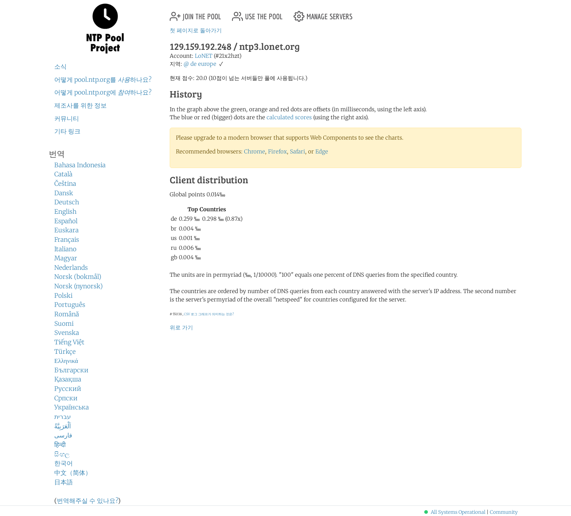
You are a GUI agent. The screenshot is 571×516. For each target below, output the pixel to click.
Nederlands (71, 268)
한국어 (63, 463)
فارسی (63, 435)
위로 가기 (181, 327)
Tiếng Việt (69, 342)
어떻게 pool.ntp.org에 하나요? (102, 92)
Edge (321, 151)
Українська (71, 407)
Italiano (65, 249)
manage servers (323, 13)
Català (63, 174)
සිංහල (62, 454)
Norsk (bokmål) (77, 277)
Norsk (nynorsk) (78, 286)
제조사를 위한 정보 (80, 105)
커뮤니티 (66, 119)
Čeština (65, 184)
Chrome (254, 151)
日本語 (63, 482)
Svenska (66, 333)
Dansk (63, 193)
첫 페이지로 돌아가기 (196, 30)
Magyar (65, 258)
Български (71, 370)
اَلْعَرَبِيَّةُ (62, 426)
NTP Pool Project (105, 29)
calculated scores (289, 117)
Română (66, 314)
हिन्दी (60, 445)
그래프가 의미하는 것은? (216, 314)
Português (69, 305)
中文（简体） (72, 473)
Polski (63, 296)
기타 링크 (67, 131)
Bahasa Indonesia (80, 165)
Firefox (277, 151)
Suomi (64, 324)
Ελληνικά (66, 361)
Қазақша (67, 379)
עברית (62, 417)
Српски (66, 398)
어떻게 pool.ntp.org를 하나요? (102, 80)
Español (66, 221)
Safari (297, 151)
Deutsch (66, 202)
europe (207, 63)
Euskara (66, 230)
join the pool (195, 13)
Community (504, 512)
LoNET (203, 55)
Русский (67, 389)
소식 (60, 67)
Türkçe (65, 352)
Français (66, 240)
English (65, 212)
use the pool (257, 13)
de (193, 63)
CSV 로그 (190, 314)
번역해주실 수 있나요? (87, 501)
